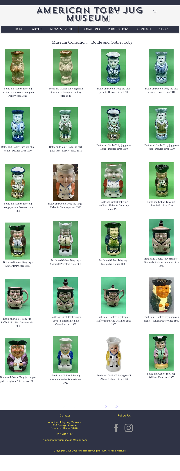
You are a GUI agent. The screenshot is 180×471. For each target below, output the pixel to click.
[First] (64, 406)
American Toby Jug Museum (89, 14)
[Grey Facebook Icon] (116, 427)
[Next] (106, 406)
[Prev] (74, 406)
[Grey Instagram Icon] (128, 427)
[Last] (116, 406)
